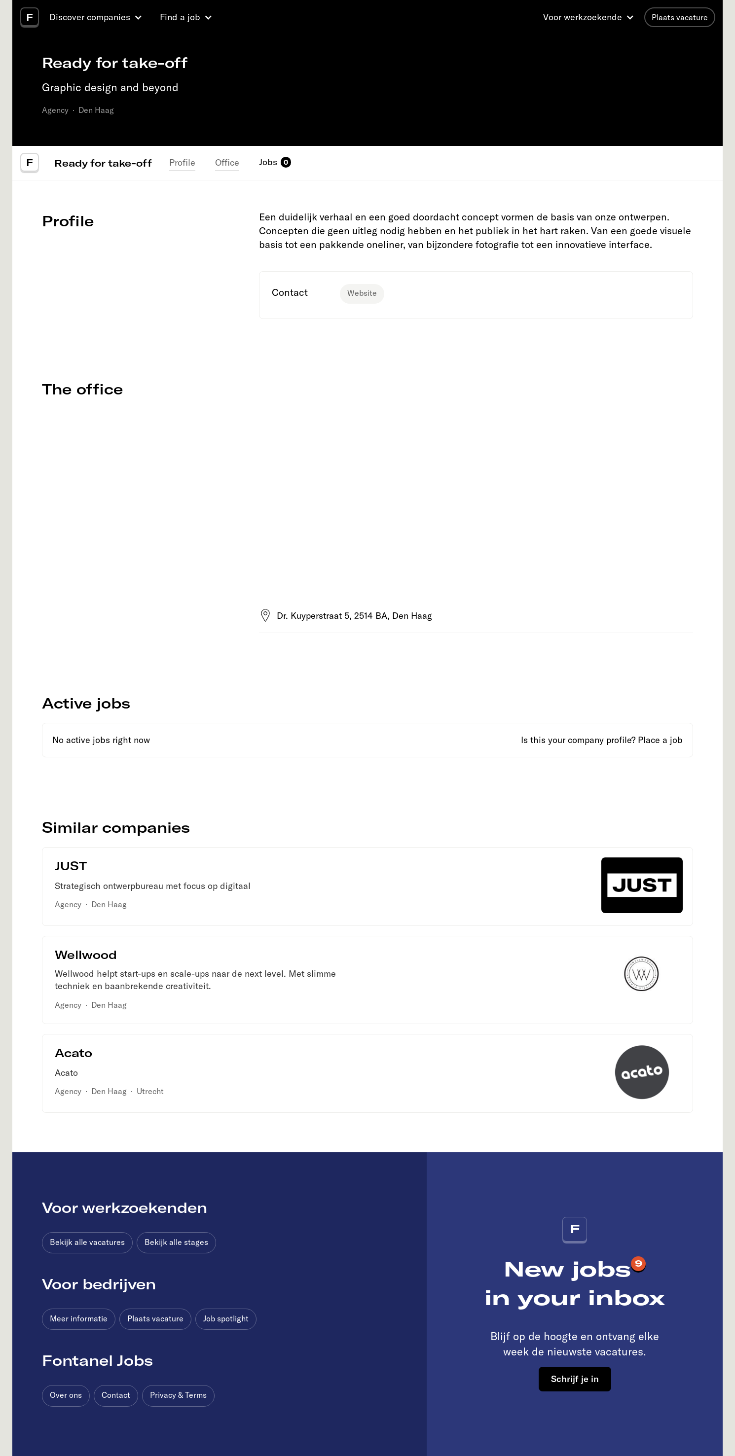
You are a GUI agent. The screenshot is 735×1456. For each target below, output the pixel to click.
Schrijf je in (575, 1378)
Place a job (660, 740)
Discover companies (89, 17)
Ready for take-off (103, 163)
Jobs (268, 162)
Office (227, 162)
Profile (182, 162)
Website (362, 293)
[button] (97, 17)
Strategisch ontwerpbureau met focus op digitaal (153, 885)
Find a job (180, 17)
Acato (66, 1072)
